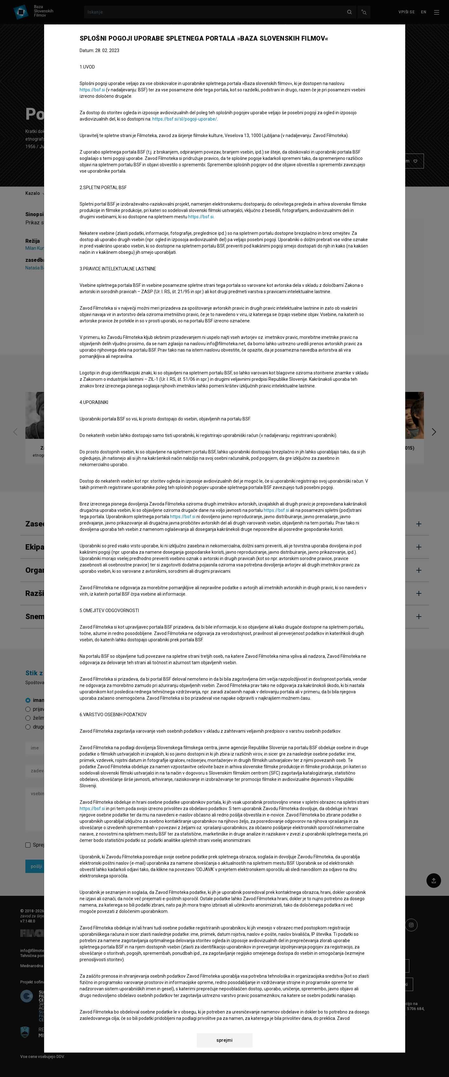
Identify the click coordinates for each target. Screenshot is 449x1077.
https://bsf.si (92, 89)
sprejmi (224, 1040)
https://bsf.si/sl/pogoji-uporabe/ (184, 119)
